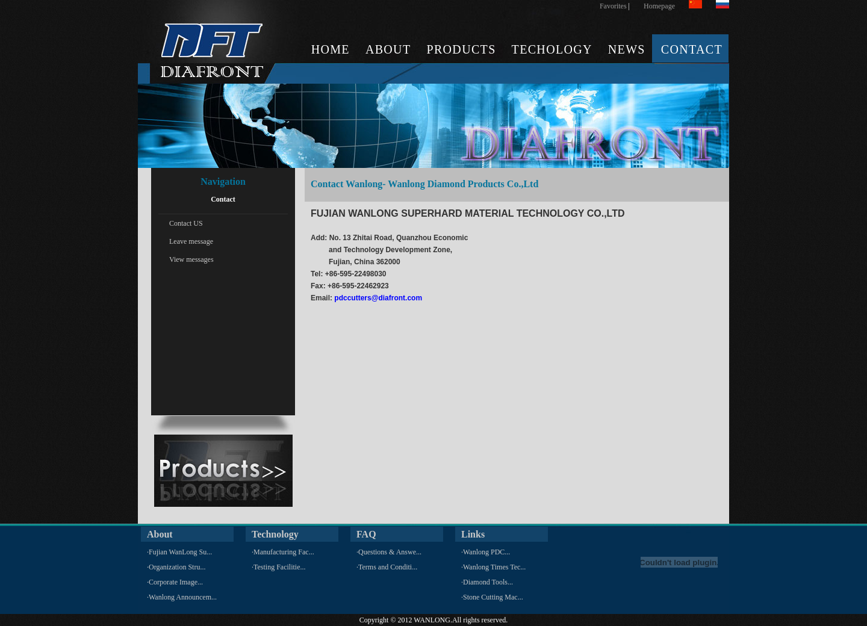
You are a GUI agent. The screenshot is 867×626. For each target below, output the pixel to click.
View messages (191, 259)
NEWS (626, 49)
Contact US (186, 223)
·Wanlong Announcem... (182, 597)
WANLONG (432, 620)
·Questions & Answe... (388, 552)
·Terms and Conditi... (386, 567)
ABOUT (388, 49)
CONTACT (691, 49)
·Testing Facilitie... (278, 567)
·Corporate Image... (175, 582)
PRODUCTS (461, 49)
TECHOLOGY (552, 49)
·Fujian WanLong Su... (179, 552)
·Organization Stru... (176, 567)
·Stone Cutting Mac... (492, 597)
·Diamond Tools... (487, 582)
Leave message (191, 241)
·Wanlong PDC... (485, 552)
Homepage (659, 6)
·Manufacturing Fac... (283, 552)
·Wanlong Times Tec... (493, 567)
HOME (330, 49)
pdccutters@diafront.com (378, 298)
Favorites (613, 6)
